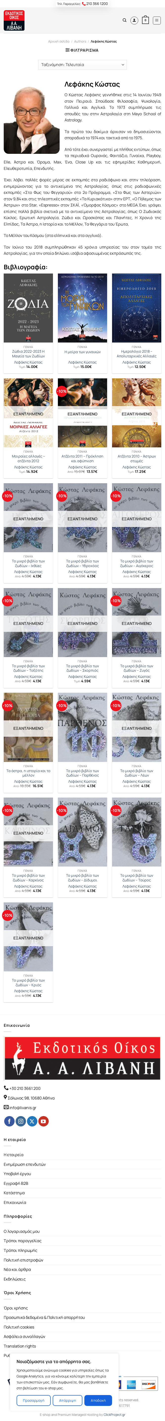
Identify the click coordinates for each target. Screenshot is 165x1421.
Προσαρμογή (33, 1400)
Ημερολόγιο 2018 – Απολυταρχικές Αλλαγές (137, 353)
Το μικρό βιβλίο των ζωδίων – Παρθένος (82, 773)
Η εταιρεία (14, 1154)
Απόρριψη (67, 1400)
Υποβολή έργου (17, 1173)
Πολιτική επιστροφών (23, 1260)
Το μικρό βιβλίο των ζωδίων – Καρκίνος (28, 877)
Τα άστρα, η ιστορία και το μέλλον (28, 773)
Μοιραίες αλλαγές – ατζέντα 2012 (28, 458)
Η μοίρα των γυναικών (83, 352)
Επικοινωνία (15, 1202)
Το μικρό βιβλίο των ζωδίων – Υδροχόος (82, 563)
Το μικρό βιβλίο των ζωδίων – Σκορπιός (82, 668)
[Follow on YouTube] (43, 1121)
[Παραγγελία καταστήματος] (82, 65)
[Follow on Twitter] (32, 1121)
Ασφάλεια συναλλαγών (24, 1336)
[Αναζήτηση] (124, 20)
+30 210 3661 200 (25, 1088)
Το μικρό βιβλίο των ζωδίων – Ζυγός (136, 668)
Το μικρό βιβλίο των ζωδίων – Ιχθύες (28, 563)
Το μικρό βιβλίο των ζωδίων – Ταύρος (136, 877)
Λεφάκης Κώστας (28, 362)
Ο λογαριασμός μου (22, 1231)
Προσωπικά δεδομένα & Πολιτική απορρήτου (44, 1317)
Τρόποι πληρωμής (20, 1250)
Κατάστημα (14, 1192)
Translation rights (20, 1346)
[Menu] (157, 20)
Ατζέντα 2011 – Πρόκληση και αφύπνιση (82, 458)
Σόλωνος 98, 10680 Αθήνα (31, 1098)
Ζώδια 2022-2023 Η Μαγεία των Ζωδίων (28, 353)
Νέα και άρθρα (17, 1269)
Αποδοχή (98, 1400)
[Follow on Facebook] (9, 1121)
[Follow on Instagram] (21, 1121)
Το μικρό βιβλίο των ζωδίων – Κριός (28, 982)
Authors (80, 41)
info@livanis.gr (22, 1107)
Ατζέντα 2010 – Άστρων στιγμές (137, 458)
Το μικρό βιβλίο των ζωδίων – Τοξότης (28, 668)
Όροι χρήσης (16, 1308)
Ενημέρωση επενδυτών (25, 1164)
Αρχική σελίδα (59, 41)
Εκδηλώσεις (15, 1279)
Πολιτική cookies (19, 1327)
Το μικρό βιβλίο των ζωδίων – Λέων (136, 773)
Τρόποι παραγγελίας (23, 1240)
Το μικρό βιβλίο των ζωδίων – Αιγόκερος (136, 563)
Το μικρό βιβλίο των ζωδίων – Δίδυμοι (82, 877)
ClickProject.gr (114, 1414)
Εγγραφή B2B (16, 1183)
